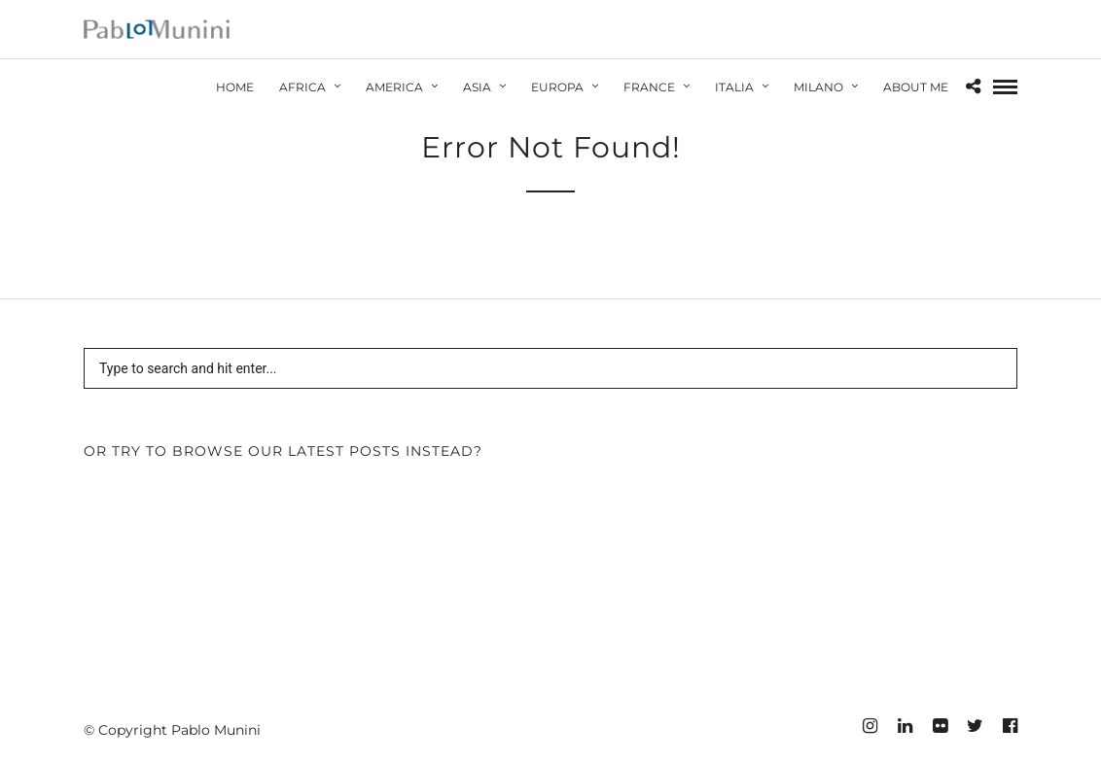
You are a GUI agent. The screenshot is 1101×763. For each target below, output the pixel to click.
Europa (557, 87)
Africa (302, 87)
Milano (818, 87)
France (649, 87)
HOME (235, 87)
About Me (915, 87)
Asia (477, 87)
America (394, 87)
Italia (734, 87)
